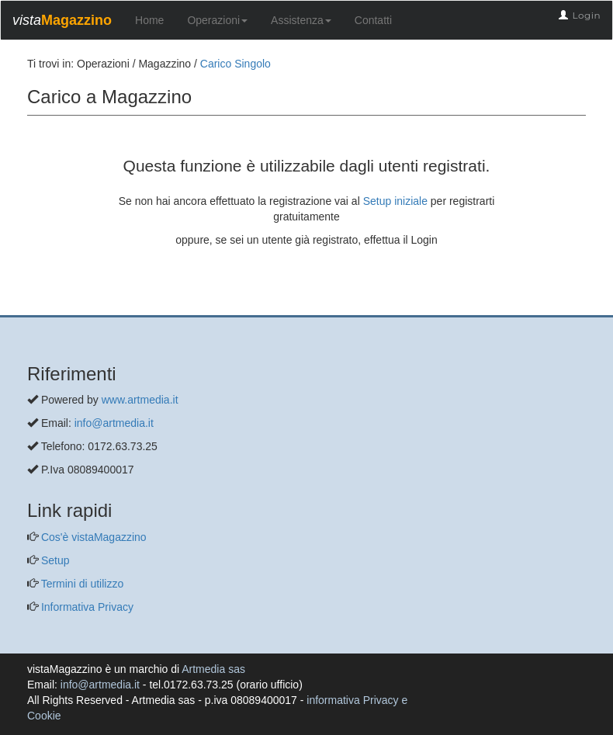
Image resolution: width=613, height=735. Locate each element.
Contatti (373, 20)
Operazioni (217, 20)
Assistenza (301, 20)
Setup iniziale (395, 201)
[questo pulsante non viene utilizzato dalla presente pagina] (38, 307)
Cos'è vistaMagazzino (92, 537)
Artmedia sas (213, 669)
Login (586, 15)
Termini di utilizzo (80, 583)
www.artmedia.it (140, 400)
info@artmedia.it (114, 423)
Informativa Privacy (85, 607)
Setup (53, 560)
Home (149, 20)
